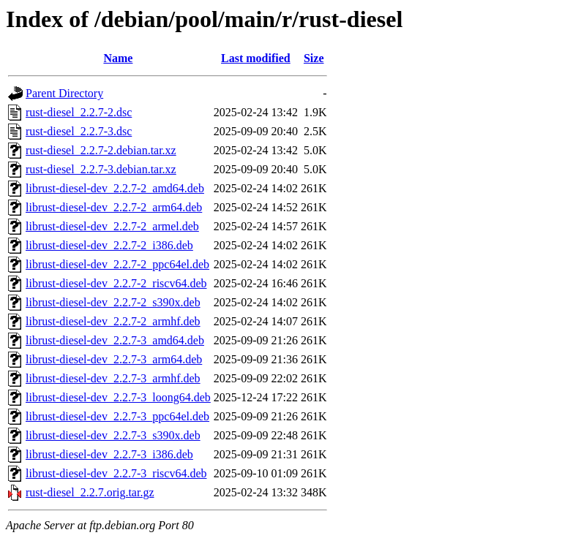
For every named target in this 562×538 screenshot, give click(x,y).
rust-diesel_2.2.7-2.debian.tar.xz (101, 150)
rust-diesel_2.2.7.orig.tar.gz (90, 492)
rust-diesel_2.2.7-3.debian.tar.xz (101, 169)
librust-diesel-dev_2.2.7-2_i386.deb (109, 245)
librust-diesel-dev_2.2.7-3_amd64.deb (115, 340)
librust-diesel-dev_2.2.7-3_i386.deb (109, 454)
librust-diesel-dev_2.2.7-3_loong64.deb (118, 397)
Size (314, 58)
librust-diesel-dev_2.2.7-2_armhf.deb (113, 321)
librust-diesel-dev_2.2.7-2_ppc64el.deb (117, 264)
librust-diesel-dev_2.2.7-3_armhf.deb (113, 378)
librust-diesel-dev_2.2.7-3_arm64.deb (114, 359)
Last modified (256, 58)
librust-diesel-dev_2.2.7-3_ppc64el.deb (117, 416)
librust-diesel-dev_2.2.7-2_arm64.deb (114, 207)
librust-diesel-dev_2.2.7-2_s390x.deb (113, 302)
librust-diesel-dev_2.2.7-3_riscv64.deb (116, 473)
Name (117, 58)
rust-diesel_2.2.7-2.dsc (79, 112)
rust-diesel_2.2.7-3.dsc (79, 131)
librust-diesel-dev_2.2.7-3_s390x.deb (113, 435)
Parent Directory (64, 93)
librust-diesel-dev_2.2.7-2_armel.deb (112, 226)
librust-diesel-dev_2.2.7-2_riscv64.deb (116, 283)
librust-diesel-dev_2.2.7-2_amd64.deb (115, 188)
